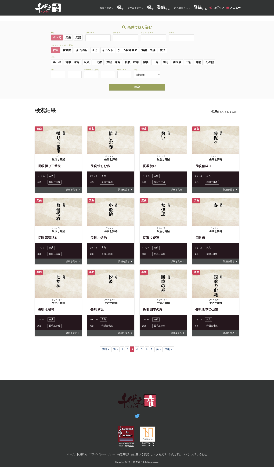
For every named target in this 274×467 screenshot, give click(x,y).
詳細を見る (71, 190)
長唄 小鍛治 (98, 238)
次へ (158, 350)
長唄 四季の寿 (153, 310)
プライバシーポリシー (102, 454)
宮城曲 (67, 50)
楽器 (53, 57)
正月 (95, 50)
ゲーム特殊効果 (127, 50)
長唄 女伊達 (151, 238)
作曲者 (171, 33)
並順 (136, 69)
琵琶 (198, 62)
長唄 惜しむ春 (100, 166)
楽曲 (68, 37)
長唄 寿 (200, 238)
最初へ (105, 350)
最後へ (169, 350)
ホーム (71, 454)
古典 (55, 50)
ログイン (218, 7)
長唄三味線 (132, 62)
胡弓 (165, 62)
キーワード (89, 33)
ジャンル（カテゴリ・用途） (62, 45)
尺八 (86, 62)
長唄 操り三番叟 (49, 166)
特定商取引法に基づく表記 (133, 454)
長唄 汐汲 (97, 310)
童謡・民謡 (148, 50)
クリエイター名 (147, 33)
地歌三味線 (73, 62)
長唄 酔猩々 (203, 166)
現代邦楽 (81, 50)
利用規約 (82, 454)
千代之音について (178, 454)
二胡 (188, 62)
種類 (53, 33)
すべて (57, 37)
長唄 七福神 (46, 310)
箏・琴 (57, 62)
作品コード (121, 69)
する (163, 7)
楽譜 (78, 37)
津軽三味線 (113, 62)
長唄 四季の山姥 (206, 310)
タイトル (116, 33)
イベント (107, 50)
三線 (155, 62)
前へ (115, 350)
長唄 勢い (149, 166)
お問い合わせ (199, 454)
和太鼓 (177, 62)
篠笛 (146, 62)
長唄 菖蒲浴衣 (48, 238)
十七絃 (98, 62)
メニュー (235, 7)
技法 (162, 50)
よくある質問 (159, 454)
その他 (209, 62)
